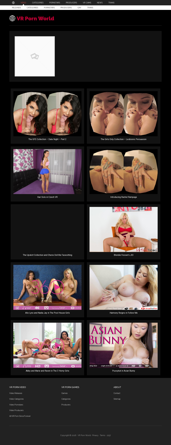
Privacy (95, 435)
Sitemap (117, 399)
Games (64, 393)
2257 (109, 435)
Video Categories (16, 399)
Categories (32, 8)
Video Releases (15, 393)
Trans (90, 8)
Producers (66, 8)
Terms (102, 435)
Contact (117, 393)
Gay (79, 8)
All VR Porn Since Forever (20, 416)
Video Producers (16, 410)
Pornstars (49, 8)
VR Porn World (38, 18)
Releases (16, 8)
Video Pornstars (16, 405)
